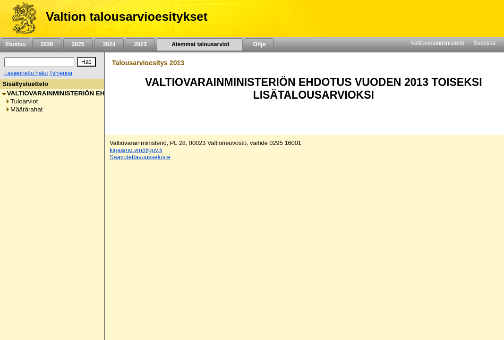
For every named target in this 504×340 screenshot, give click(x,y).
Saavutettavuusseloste (140, 157)
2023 (140, 44)
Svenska (484, 43)
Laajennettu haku (26, 73)
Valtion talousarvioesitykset (126, 16)
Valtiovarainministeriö (437, 43)
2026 (46, 44)
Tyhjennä (60, 73)
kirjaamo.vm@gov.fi (136, 149)
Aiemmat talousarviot (200, 44)
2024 (109, 44)
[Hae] (86, 62)
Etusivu (15, 44)
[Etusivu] (20, 18)
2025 (77, 44)
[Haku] (39, 62)
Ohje (259, 44)
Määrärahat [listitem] (24, 109)
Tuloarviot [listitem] (21, 101)
